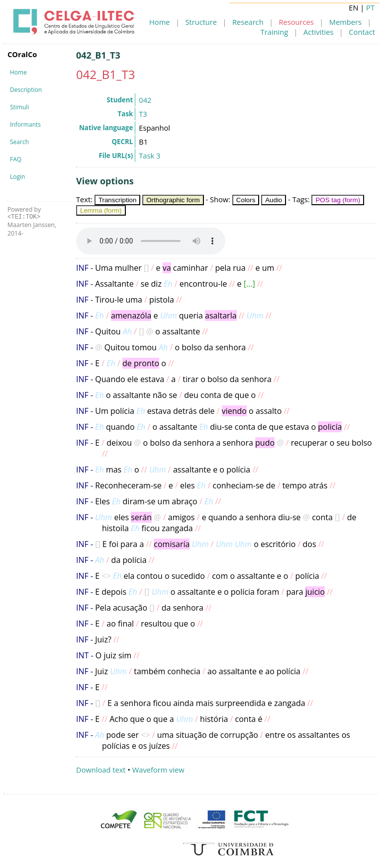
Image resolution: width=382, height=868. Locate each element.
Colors (246, 200)
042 (145, 100)
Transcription (117, 200)
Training (274, 32)
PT (370, 7)
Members (345, 22)
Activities (318, 32)
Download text (101, 770)
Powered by (24, 213)
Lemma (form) (101, 210)
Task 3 (149, 155)
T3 (143, 114)
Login (17, 176)
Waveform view (158, 770)
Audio (273, 200)
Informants (25, 124)
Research (248, 22)
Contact (362, 32)
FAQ (15, 159)
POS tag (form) (337, 200)
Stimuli (19, 107)
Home (159, 22)
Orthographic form (172, 200)
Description (26, 89)
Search (19, 142)
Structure (201, 22)
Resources (296, 22)
